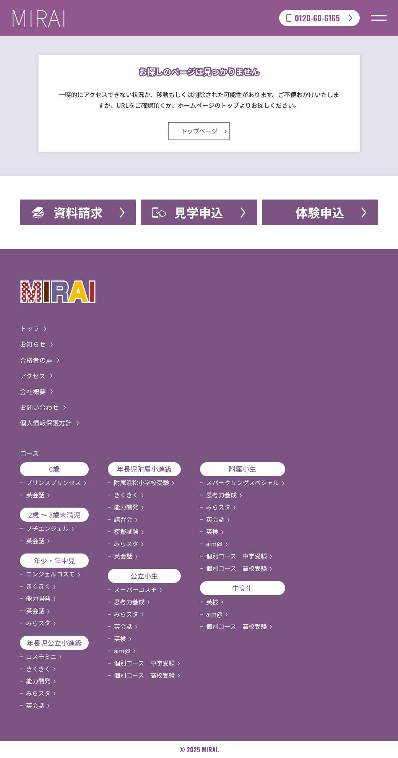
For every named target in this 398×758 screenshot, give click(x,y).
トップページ (199, 131)
